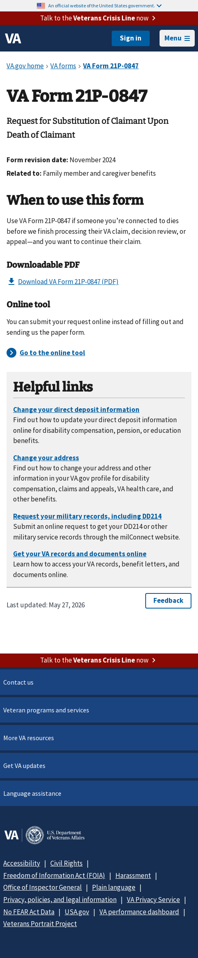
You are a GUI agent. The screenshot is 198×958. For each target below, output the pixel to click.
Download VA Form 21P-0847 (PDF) (63, 282)
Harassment (133, 875)
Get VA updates (24, 765)
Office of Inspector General (42, 887)
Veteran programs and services (46, 710)
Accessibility (21, 863)
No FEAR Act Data (28, 911)
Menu (177, 38)
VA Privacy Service (153, 899)
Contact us (18, 682)
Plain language (113, 887)
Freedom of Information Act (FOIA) (54, 875)
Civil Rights (66, 863)
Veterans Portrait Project (40, 923)
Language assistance (32, 793)
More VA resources (28, 738)
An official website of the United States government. (105, 5)
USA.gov (77, 911)
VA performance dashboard (139, 911)
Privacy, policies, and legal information (60, 899)
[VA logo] (13, 38)
